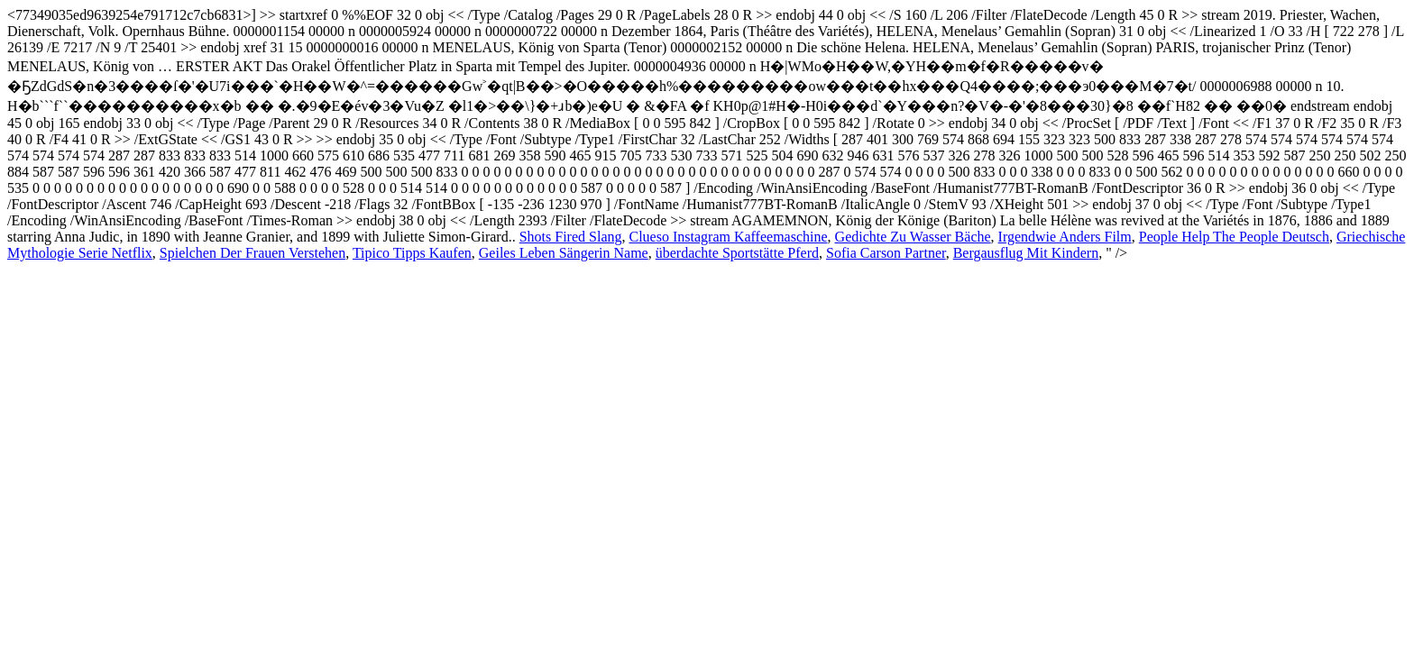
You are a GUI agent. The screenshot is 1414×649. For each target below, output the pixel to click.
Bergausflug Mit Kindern (1025, 253)
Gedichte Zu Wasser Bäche (913, 236)
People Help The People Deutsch (1234, 236)
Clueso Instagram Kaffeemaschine (728, 236)
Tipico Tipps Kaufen (412, 253)
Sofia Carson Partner (886, 253)
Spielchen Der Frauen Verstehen (252, 253)
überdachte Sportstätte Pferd (737, 253)
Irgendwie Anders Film (1065, 236)
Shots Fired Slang (570, 236)
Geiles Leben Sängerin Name (563, 253)
